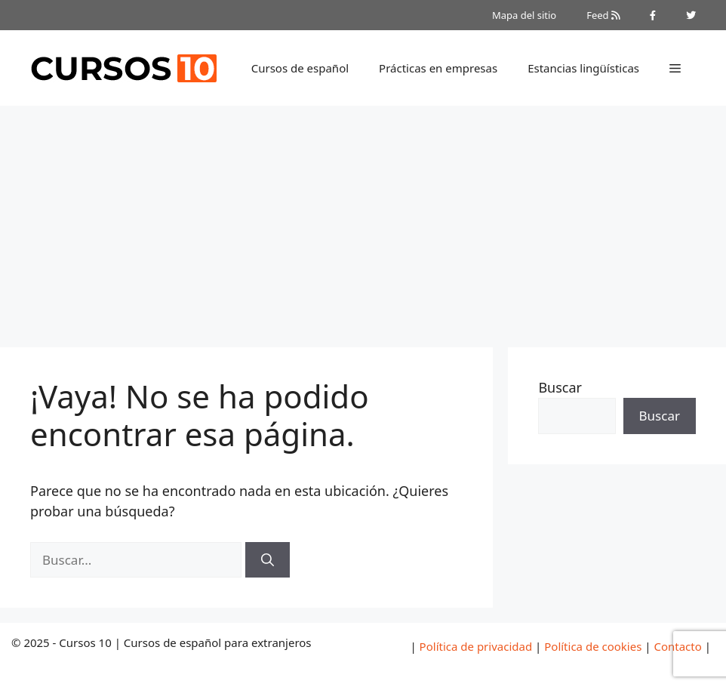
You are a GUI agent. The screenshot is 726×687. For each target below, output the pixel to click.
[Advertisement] (363, 219)
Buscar (560, 387)
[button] (675, 68)
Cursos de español (300, 67)
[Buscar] (267, 560)
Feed (603, 15)
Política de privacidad (476, 646)
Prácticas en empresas (438, 67)
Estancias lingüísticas (583, 67)
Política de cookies (592, 646)
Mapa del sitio (524, 15)
